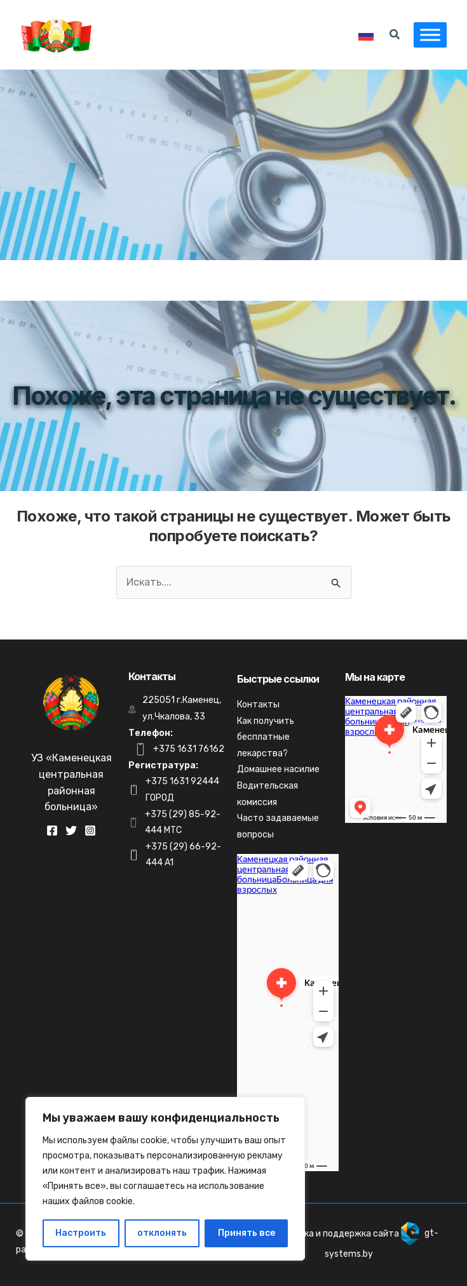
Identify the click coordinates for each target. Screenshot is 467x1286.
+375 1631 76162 (188, 749)
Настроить (80, 1233)
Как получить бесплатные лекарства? (265, 737)
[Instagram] (90, 830)
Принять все (246, 1233)
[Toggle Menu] (430, 35)
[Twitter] (71, 830)
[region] (165, 1179)
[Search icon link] (395, 36)
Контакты (258, 704)
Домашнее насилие (278, 769)
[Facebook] (52, 830)
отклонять (162, 1233)
